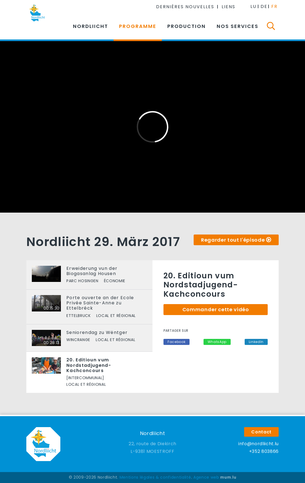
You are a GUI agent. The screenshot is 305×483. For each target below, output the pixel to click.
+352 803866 (264, 451)
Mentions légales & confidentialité (155, 477)
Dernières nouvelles (185, 7)
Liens (228, 7)
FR (274, 6)
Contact (261, 432)
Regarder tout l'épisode (233, 239)
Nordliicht (90, 26)
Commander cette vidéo (215, 309)
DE (264, 6)
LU (253, 6)
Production (186, 26)
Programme (137, 26)
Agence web (206, 477)
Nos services (237, 26)
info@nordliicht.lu (258, 444)
